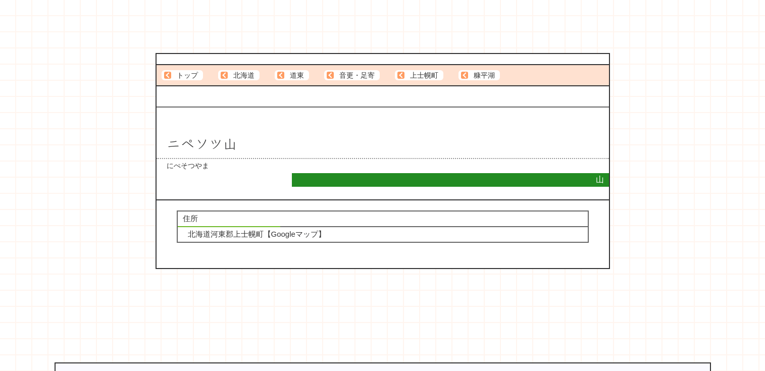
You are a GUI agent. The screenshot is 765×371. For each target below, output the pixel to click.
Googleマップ (294, 234)
